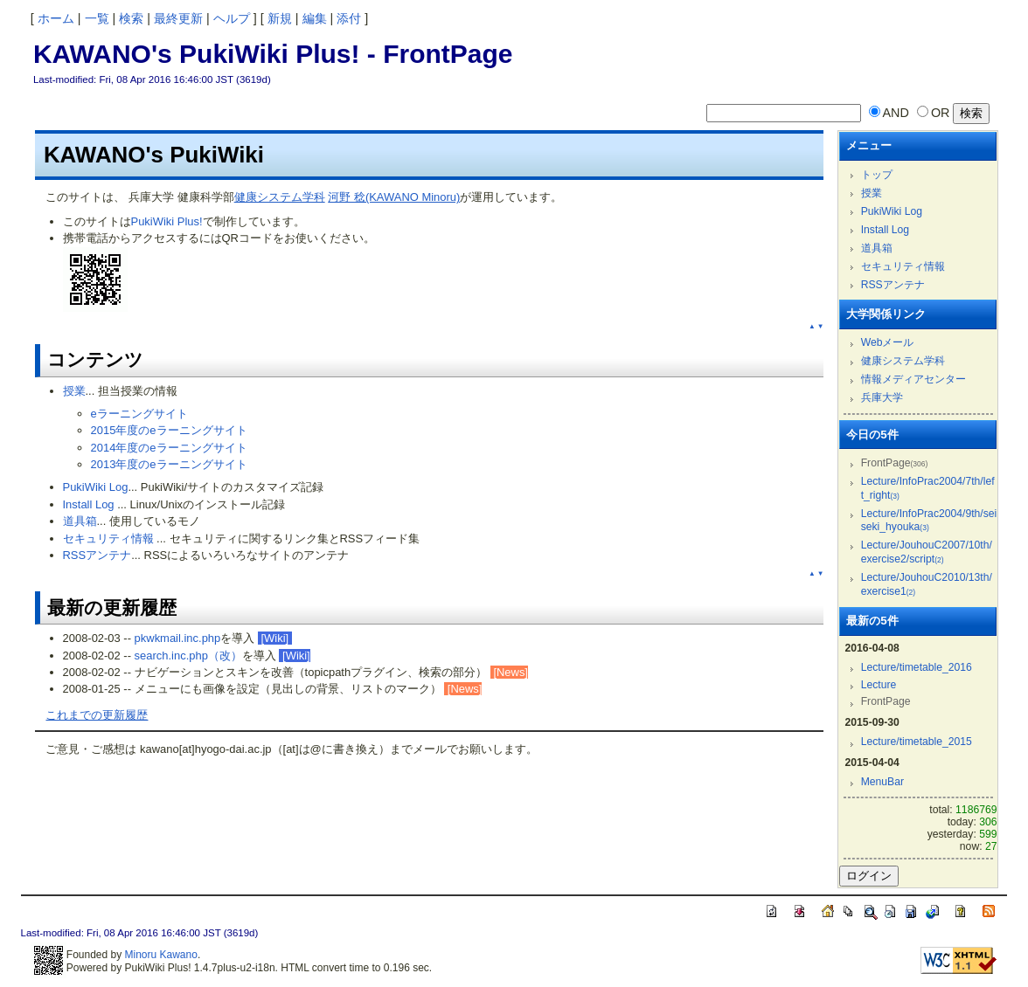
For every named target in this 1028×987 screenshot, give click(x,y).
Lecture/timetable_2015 (916, 741)
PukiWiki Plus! (167, 221)
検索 (131, 18)
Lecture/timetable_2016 (916, 667)
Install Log (89, 504)
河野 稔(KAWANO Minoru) (394, 197)
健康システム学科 (279, 197)
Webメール (887, 342)
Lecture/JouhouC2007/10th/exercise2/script (926, 552)
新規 (279, 18)
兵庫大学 (882, 397)
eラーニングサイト (139, 413)
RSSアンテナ (97, 555)
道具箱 (80, 521)
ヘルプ (231, 18)
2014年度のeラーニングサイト (169, 447)
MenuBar (882, 782)
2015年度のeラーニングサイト (169, 430)
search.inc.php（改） (188, 655)
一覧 (97, 18)
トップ (877, 175)
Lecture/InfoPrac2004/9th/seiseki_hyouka (929, 520)
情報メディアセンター (913, 379)
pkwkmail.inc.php (178, 638)
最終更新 (178, 18)
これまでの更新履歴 (96, 714)
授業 (74, 390)
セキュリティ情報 (108, 538)
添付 (349, 18)
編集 (314, 18)
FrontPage (447, 53)
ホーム (56, 18)
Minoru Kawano (161, 955)
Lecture (879, 685)
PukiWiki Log (95, 487)
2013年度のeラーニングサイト (169, 464)
